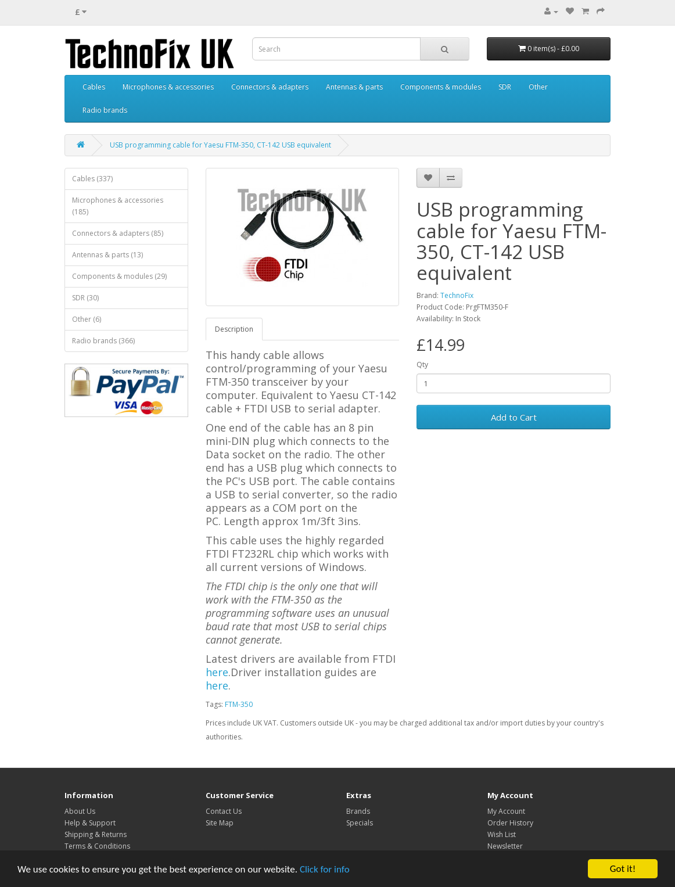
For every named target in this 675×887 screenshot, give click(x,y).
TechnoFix (456, 295)
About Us (79, 811)
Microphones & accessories (168, 87)
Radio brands (104, 110)
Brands (358, 811)
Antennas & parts (354, 87)
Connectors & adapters (269, 87)
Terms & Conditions (97, 846)
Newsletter (505, 846)
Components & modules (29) (119, 276)
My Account (506, 811)
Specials (359, 823)
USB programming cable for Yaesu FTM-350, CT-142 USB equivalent (220, 145)
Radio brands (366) (103, 341)
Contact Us (224, 811)
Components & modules (440, 87)
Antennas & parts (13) (107, 255)
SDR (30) (85, 298)
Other (538, 87)
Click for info (325, 869)
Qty (422, 364)
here (217, 672)
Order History (510, 823)
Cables (93, 87)
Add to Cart (514, 417)
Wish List (501, 834)
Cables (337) (92, 179)
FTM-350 (239, 704)
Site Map (220, 823)
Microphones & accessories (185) (117, 206)
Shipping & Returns (95, 834)
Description (234, 329)
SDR (504, 87)
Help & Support (90, 823)
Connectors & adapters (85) (117, 233)
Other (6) (86, 319)
